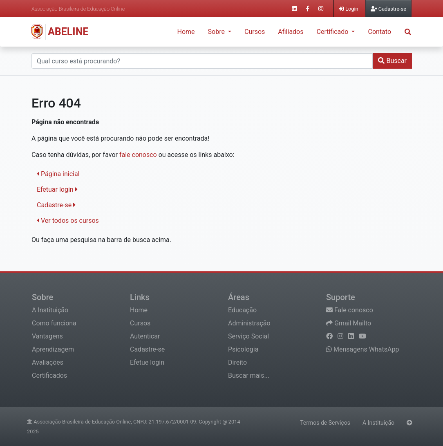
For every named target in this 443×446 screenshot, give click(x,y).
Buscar (392, 61)
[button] (408, 31)
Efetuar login (57, 189)
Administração (249, 323)
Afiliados (290, 32)
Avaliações (47, 362)
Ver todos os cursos (68, 220)
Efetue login (147, 362)
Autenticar (145, 336)
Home (186, 32)
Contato (379, 32)
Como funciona (54, 323)
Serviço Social (248, 336)
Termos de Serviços (325, 422)
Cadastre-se (56, 205)
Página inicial (58, 174)
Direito (237, 362)
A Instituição (50, 310)
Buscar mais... (248, 375)
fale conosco (138, 155)
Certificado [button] (333, 32)
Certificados (49, 375)
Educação (242, 310)
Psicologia (243, 349)
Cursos (254, 32)
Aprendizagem (53, 349)
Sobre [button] (217, 32)
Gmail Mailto (348, 323)
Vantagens (47, 336)
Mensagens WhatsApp (362, 349)
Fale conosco (349, 310)
